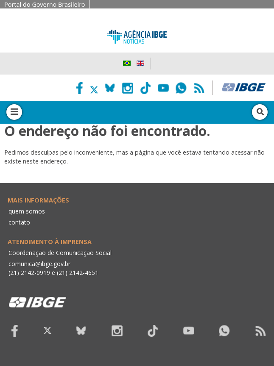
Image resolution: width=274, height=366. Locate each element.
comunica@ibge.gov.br (39, 264)
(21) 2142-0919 (29, 273)
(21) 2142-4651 (77, 273)
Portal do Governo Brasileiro (44, 4)
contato (19, 222)
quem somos (26, 211)
